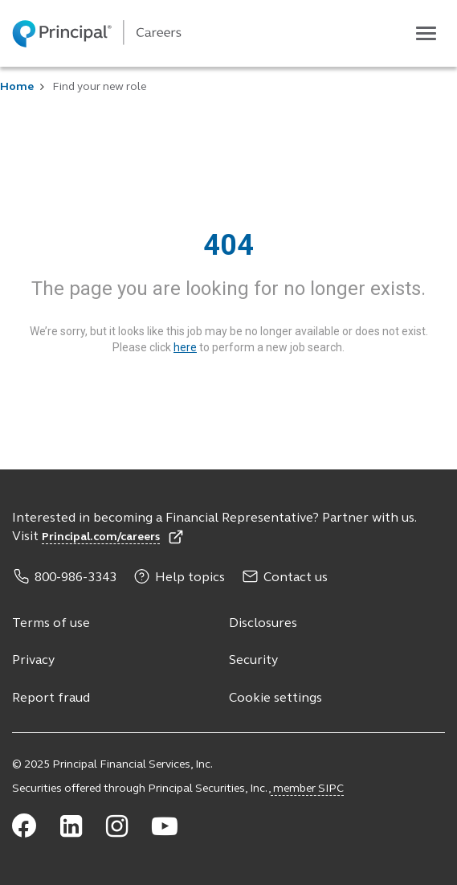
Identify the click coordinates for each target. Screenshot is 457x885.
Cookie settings (275, 698)
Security (253, 660)
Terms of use (51, 623)
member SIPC (307, 789)
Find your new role (99, 87)
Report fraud (51, 698)
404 (228, 245)
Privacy (33, 660)
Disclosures (263, 623)
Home (17, 87)
